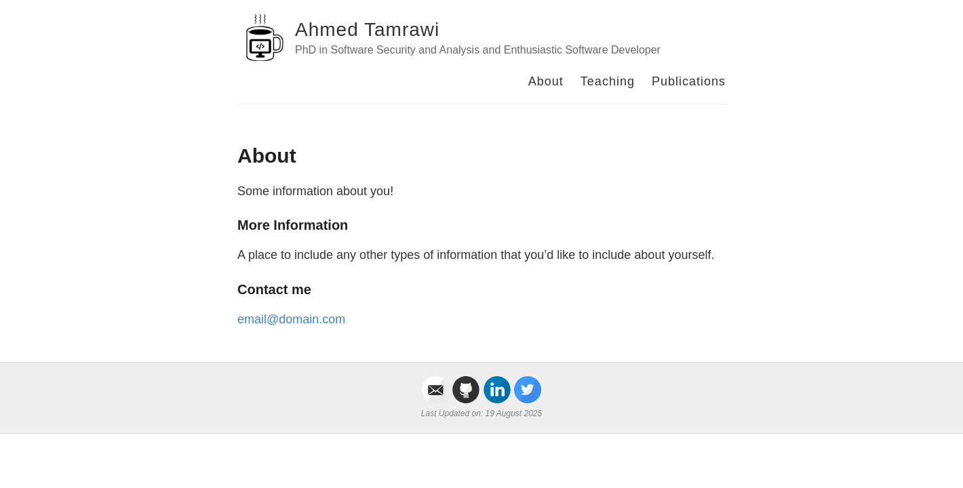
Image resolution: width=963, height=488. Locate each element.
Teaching (608, 81)
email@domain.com (291, 319)
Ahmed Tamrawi (367, 29)
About (546, 81)
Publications (689, 81)
